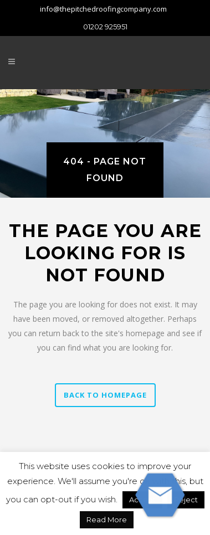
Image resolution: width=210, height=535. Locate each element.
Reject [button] (186, 499)
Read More (106, 519)
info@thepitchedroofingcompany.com (103, 9)
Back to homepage (105, 395)
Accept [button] (142, 499)
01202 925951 (105, 26)
